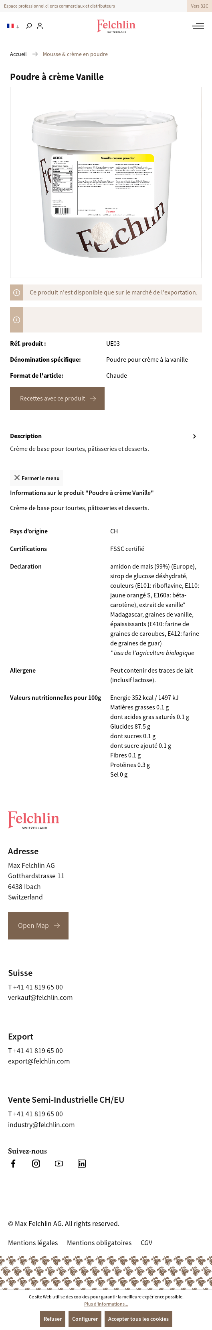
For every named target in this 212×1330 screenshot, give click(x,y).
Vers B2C (199, 6)
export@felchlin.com (39, 1061)
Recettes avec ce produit (52, 399)
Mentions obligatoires (99, 1242)
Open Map (33, 925)
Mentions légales (33, 1242)
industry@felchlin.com (41, 1124)
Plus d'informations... (106, 1304)
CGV (146, 1242)
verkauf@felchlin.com (40, 997)
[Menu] (197, 26)
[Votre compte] (39, 26)
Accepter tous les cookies (138, 1318)
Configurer (85, 1318)
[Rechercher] (28, 26)
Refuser (53, 1318)
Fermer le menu (37, 477)
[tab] (104, 442)
